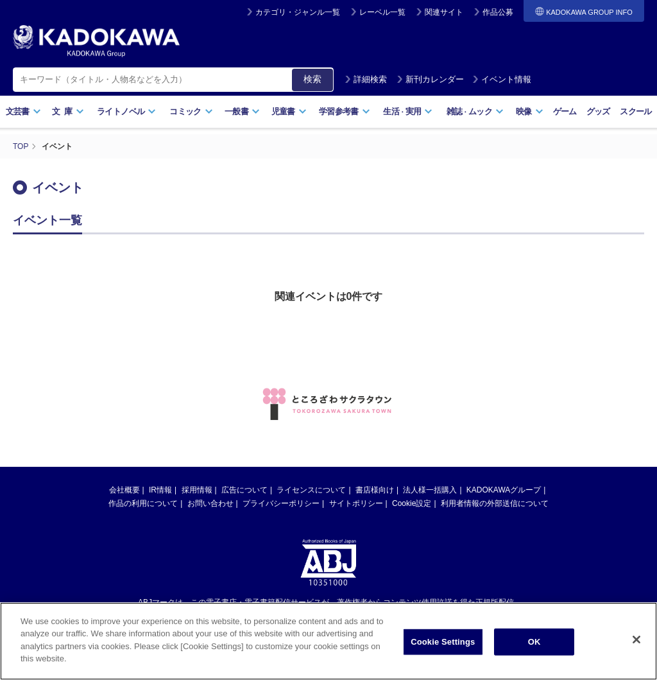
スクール (635, 111)
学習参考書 (344, 111)
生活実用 (407, 111)
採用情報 (197, 489)
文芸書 (23, 111)
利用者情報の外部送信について (495, 503)
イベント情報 (501, 79)
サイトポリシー (356, 503)
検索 (312, 79)
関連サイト (444, 12)
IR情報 (160, 489)
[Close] (636, 645)
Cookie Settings (443, 646)
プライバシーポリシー (281, 503)
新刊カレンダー (430, 79)
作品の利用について (143, 503)
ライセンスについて (311, 489)
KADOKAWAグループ (503, 489)
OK (534, 646)
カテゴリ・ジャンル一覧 (297, 12)
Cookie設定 (411, 503)
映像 (529, 111)
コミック (190, 111)
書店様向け (374, 489)
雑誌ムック (475, 111)
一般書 (242, 111)
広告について (244, 489)
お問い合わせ (210, 503)
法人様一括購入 (430, 489)
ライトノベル (126, 111)
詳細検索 (366, 79)
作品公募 (497, 12)
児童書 (289, 111)
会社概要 (124, 489)
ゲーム (565, 111)
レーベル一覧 (382, 12)
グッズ (598, 111)
